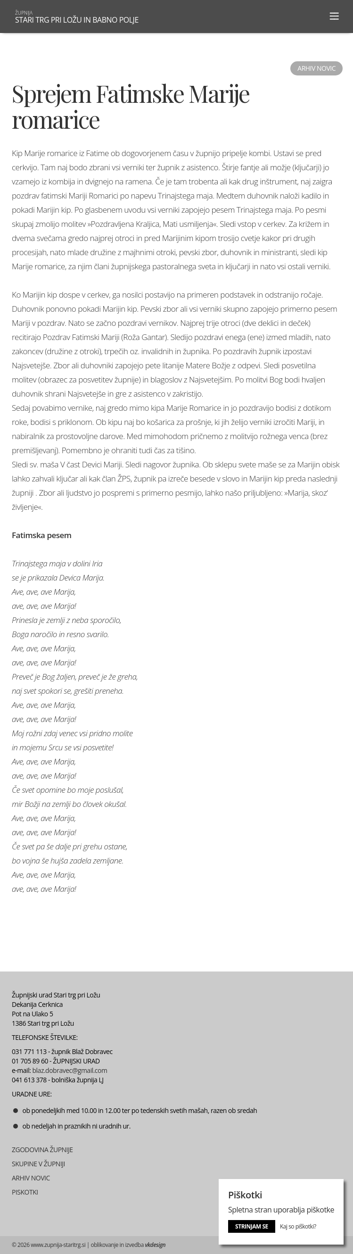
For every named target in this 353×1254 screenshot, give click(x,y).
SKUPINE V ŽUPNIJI (38, 1163)
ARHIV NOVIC (31, 1177)
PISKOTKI (25, 1192)
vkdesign (155, 1245)
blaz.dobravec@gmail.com (70, 1070)
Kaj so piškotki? (298, 1226)
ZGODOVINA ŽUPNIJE (42, 1149)
